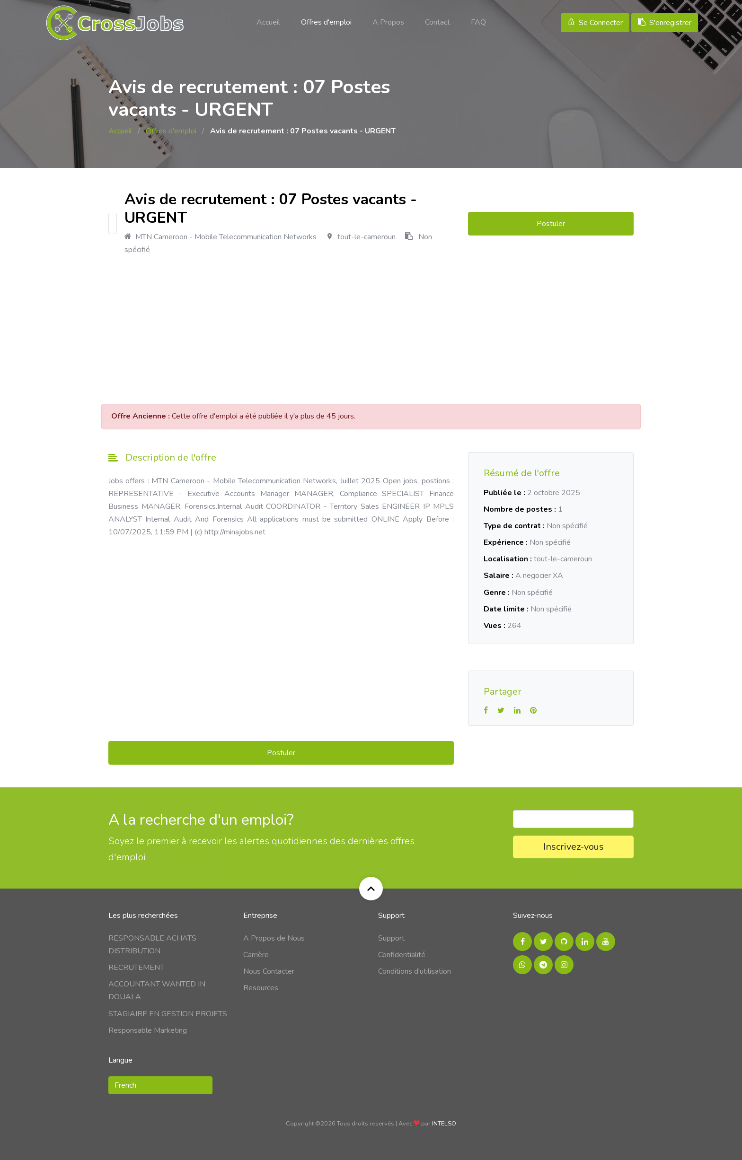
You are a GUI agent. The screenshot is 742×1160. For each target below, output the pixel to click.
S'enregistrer (664, 22)
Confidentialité (401, 955)
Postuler (551, 223)
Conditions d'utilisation (414, 971)
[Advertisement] (371, 330)
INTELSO (444, 1123)
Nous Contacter (268, 971)
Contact (437, 22)
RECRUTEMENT (136, 967)
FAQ (478, 22)
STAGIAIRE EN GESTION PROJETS (167, 1014)
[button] (160, 1085)
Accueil (268, 22)
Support (391, 938)
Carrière (256, 955)
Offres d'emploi (326, 22)
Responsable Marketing (147, 1030)
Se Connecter (595, 22)
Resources (260, 988)
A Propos (388, 22)
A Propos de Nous (274, 938)
